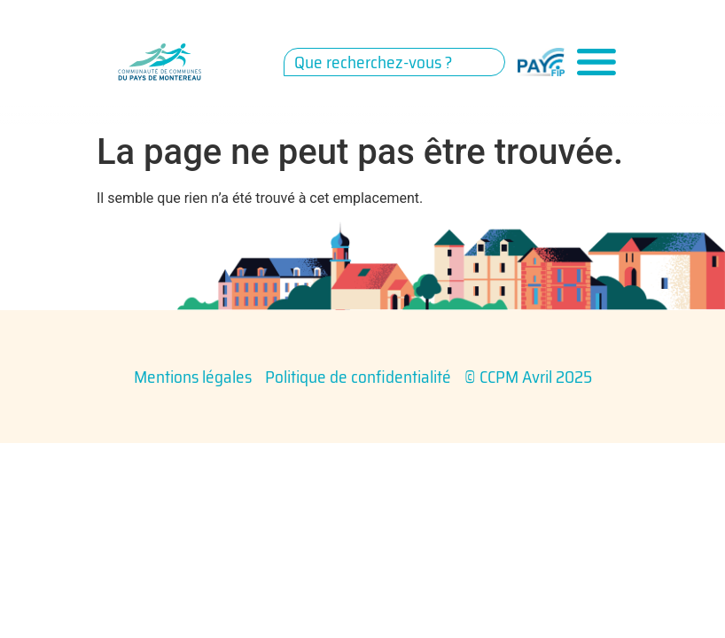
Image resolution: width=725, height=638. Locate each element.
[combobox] (394, 62)
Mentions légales (193, 376)
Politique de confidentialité (358, 376)
